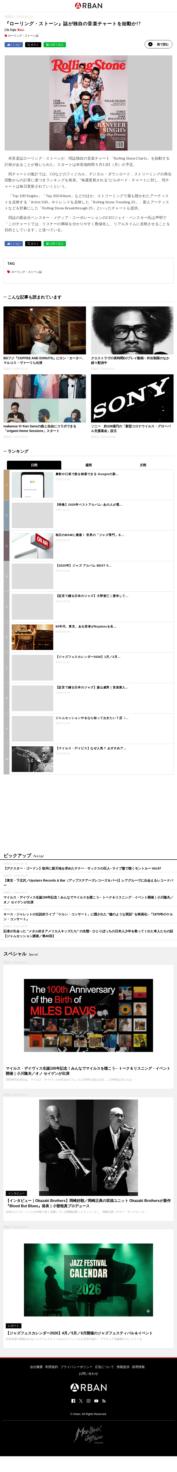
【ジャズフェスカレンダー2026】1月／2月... (88, 657)
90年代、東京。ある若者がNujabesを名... (86, 626)
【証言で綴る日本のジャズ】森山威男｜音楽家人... (92, 687)
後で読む (158, 44)
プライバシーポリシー (76, 1367)
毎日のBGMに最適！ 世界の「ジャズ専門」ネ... (90, 535)
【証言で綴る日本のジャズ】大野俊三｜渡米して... (92, 596)
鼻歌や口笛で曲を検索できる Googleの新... (87, 474)
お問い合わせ (88, 1373)
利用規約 (51, 1367)
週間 (88, 465)
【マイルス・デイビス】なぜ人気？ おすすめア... (91, 748)
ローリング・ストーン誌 (23, 35)
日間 (34, 465)
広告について (104, 1367)
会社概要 (36, 1367)
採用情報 (138, 1367)
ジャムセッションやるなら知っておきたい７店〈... (92, 718)
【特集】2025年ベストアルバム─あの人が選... (89, 504)
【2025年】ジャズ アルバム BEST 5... (84, 565)
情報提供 (123, 1367)
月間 (143, 465)
